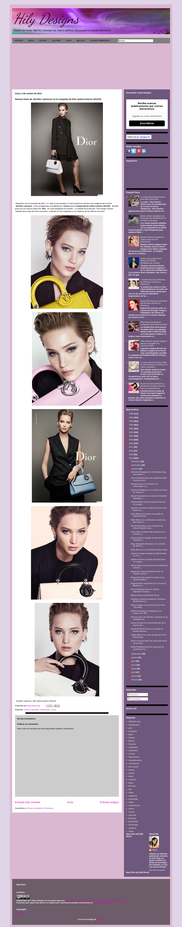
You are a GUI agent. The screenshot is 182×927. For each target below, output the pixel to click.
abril (133, 672)
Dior (47, 203)
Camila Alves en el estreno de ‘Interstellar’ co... (144, 485)
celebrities (35, 710)
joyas (130, 783)
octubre (135, 469)
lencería (132, 786)
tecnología (133, 825)
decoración (133, 767)
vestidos (132, 828)
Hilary (154, 850)
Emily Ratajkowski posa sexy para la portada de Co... (147, 648)
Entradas (133, 694)
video (130, 831)
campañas (133, 747)
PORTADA (19, 41)
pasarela (132, 815)
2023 (131, 425)
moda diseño (134, 805)
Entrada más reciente (27, 802)
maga (130, 792)
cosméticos (133, 763)
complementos (135, 760)
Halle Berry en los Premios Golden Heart (149, 550)
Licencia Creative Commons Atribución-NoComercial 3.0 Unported (95, 900)
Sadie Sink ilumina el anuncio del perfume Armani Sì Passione (153, 303)
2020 (131, 436)
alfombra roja (134, 721)
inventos (132, 779)
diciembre (136, 461)
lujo (130, 789)
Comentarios (135, 699)
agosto (134, 657)
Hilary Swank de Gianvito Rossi (145, 595)
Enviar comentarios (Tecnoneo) (40, 808)
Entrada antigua (109, 802)
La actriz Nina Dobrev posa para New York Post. (152, 198)
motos (131, 809)
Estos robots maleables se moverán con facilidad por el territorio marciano (153, 218)
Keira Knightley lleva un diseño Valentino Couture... (145, 590)
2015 (131, 454)
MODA (31, 41)
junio (133, 665)
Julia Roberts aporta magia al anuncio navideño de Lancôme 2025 (153, 343)
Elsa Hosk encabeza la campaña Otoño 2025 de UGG (153, 323)
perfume (132, 818)
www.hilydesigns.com (103, 903)
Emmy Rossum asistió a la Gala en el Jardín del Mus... (147, 578)
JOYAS (69, 41)
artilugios (132, 731)
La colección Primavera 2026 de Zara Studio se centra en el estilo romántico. (153, 364)
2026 (131, 414)
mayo (134, 668)
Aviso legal (21, 913)
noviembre (136, 465)
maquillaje (133, 799)
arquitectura (133, 725)
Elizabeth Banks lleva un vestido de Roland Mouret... (147, 630)
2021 (131, 432)
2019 (131, 440)
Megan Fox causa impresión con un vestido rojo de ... (147, 572)
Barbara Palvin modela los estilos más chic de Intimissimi (152, 239)
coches (131, 754)
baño (130, 734)
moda (53, 710)
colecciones (45, 710)
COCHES (43, 41)
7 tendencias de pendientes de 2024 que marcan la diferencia (152, 282)
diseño (131, 770)
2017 (131, 447)
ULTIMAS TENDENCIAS (100, 41)
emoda (131, 773)
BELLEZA (81, 41)
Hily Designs (46, 18)
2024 (131, 421)
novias (131, 812)
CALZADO (56, 41)
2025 (131, 417)
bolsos (27, 710)
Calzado (132, 744)
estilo (130, 776)
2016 (131, 451)
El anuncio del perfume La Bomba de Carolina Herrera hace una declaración (152, 386)
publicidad (133, 821)
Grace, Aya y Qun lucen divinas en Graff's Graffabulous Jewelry (151, 260)
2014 (131, 458)
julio (133, 661)
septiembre (136, 654)
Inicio (70, 802)
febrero (134, 680)
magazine (132, 796)
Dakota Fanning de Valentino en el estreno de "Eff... (146, 612)
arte (130, 728)
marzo (134, 676)
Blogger (100, 919)
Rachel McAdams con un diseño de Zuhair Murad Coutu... (147, 527)
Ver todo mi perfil (157, 870)
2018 (131, 443)
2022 (131, 428)
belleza (131, 738)
